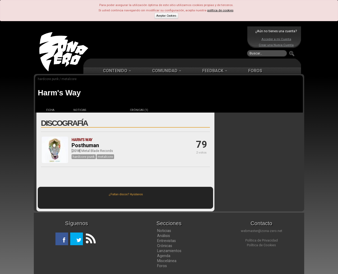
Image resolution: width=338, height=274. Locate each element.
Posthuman (85, 145)
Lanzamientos (169, 251)
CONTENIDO (117, 70)
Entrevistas (166, 241)
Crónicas (164, 246)
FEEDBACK (214, 70)
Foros (162, 266)
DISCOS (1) (109, 110)
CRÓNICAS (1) (139, 110)
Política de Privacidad (261, 240)
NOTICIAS (79, 110)
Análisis (163, 236)
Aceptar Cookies (166, 15)
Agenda (163, 256)
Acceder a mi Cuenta (276, 39)
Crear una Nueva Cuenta (276, 45)
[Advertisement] (167, 42)
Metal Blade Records (97, 151)
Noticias (164, 231)
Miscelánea (166, 261)
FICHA (50, 110)
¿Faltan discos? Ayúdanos (126, 194)
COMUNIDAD (166, 70)
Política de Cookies (261, 245)
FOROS (255, 70)
